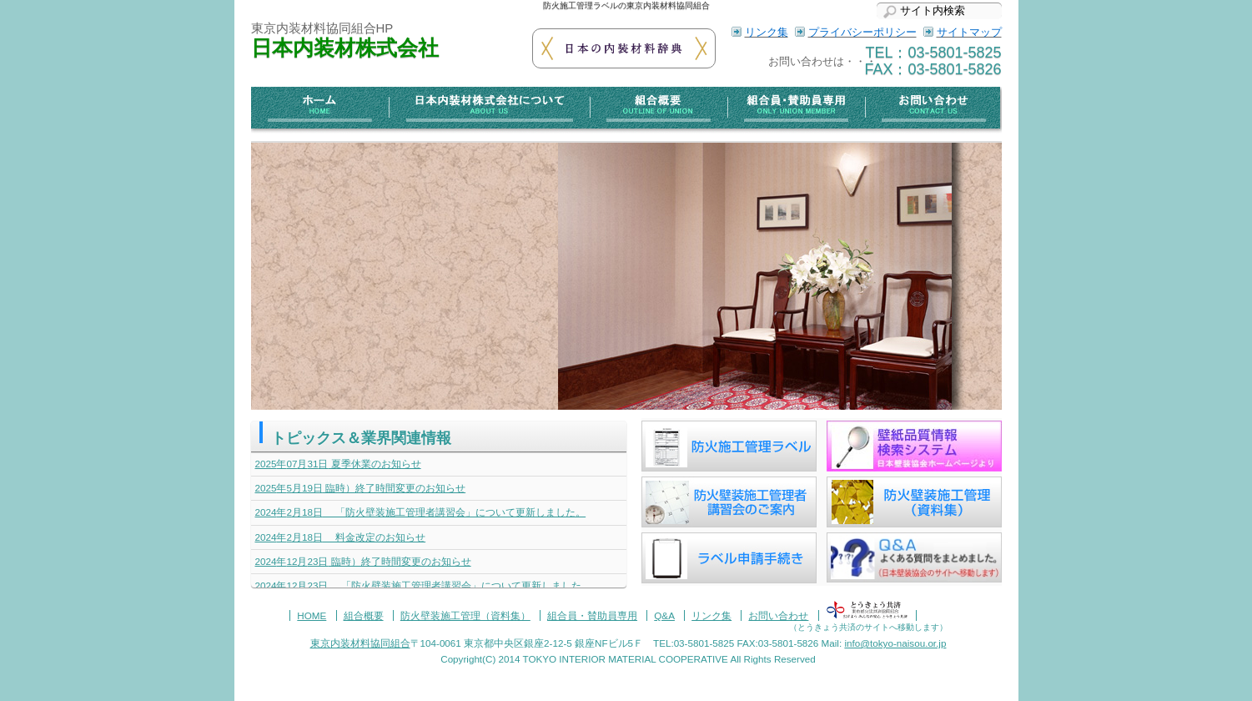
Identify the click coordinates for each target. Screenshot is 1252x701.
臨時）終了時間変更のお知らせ (360, 487)
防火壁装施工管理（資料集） (465, 615)
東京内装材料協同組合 (360, 643)
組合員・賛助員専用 (795, 110)
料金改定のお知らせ (340, 537)
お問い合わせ (933, 110)
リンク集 (766, 32)
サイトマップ (969, 32)
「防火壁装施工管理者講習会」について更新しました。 (420, 512)
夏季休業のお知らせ (338, 463)
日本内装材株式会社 (345, 48)
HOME (311, 615)
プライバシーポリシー (862, 32)
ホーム (320, 110)
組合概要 (658, 110)
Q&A (664, 615)
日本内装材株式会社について (489, 110)
